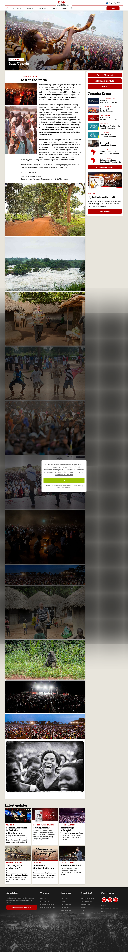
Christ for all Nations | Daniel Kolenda (7, 8)
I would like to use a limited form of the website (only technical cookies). (64, 487)
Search (71, 9)
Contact (64, 8)
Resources (42, 8)
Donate (113, 8)
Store (55, 8)
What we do (17, 8)
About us (30, 8)
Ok (64, 480)
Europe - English (112, 3)
